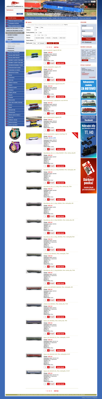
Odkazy (83, 397)
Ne (36, 32)
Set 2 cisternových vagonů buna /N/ (54, 83)
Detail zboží (60, 63)
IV (42, 35)
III (39, 35)
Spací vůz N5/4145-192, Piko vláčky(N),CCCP (57, 354)
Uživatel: (84, 26)
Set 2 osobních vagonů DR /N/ (52, 50)
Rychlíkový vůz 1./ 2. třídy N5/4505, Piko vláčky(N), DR (60, 169)
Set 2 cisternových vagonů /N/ (52, 117)
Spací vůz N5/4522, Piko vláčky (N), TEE (55, 320)
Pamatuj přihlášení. (88, 36)
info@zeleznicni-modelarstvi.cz (85, 74)
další (55, 47)
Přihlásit (88, 39)
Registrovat (88, 42)
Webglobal (94, 397)
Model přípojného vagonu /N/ (52, 67)
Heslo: (83, 31)
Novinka (48, 37)
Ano (41, 32)
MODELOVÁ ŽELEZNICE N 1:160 (55, 24)
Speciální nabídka (40, 37)
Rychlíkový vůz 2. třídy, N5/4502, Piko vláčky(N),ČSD (59, 237)
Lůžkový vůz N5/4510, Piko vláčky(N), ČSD (56, 253)
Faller (37, 27)
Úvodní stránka (30, 24)
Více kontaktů (92, 77)
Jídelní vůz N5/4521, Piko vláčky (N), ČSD (56, 304)
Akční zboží (62, 37)
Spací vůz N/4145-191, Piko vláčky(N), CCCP (57, 371)
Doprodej (55, 37)
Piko (42, 27)
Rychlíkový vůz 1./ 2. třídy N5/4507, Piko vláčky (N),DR (60, 153)
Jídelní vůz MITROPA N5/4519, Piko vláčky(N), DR (58, 287)
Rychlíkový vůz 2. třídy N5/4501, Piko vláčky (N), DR (59, 220)
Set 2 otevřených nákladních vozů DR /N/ (56, 100)
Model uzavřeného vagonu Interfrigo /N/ (55, 134)
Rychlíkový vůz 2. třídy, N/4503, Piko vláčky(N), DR (58, 203)
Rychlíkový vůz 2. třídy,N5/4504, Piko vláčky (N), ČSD (59, 270)
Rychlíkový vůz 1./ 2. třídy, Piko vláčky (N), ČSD (58, 186)
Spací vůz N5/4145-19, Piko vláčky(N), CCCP (57, 337)
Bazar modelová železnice (41, 24)
